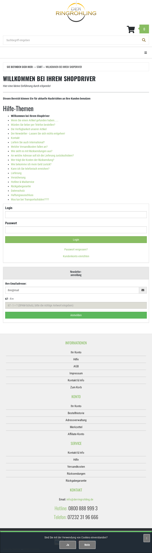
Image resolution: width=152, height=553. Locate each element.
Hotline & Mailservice (22, 181)
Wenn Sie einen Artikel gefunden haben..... (34, 120)
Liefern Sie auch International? (28, 142)
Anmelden (76, 315)
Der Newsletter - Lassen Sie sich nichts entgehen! (38, 133)
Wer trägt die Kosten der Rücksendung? (32, 159)
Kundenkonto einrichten (76, 256)
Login (8, 208)
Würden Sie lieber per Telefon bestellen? (33, 124)
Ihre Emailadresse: (15, 283)
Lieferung (16, 173)
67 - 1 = (9, 298)
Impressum (76, 373)
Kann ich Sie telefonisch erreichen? (30, 168)
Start (39, 67)
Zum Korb (76, 387)
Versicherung (18, 177)
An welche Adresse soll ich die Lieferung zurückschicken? (42, 155)
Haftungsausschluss (22, 195)
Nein (87, 544)
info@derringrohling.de (80, 499)
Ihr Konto (76, 352)
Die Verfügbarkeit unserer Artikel (29, 129)
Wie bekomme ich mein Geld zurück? (31, 164)
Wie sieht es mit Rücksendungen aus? (31, 151)
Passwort (11, 223)
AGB (76, 366)
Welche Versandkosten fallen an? (29, 146)
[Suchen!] (144, 40)
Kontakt (15, 137)
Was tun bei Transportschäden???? (30, 199)
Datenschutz (18, 190)
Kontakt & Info (76, 380)
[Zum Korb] (76, 29)
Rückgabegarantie (21, 186)
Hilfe (76, 359)
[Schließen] (146, 538)
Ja (67, 544)
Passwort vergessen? (76, 249)
